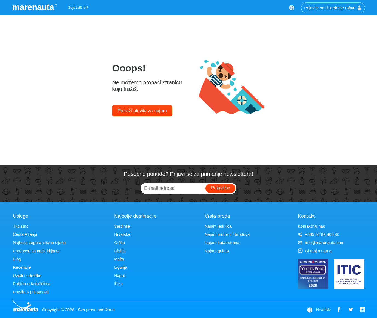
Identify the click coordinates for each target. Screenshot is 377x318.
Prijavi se (220, 187)
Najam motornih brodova (227, 234)
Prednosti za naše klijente (36, 250)
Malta (119, 259)
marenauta (34, 7)
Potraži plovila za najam (142, 110)
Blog (17, 259)
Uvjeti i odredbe (27, 275)
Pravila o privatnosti (31, 292)
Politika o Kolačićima (32, 283)
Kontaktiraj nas (311, 226)
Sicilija (120, 250)
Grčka (119, 242)
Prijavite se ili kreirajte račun (333, 7)
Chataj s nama (315, 250)
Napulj (120, 275)
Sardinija (122, 226)
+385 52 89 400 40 (318, 234)
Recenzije (22, 267)
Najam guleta (217, 250)
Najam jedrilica (218, 226)
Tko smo (21, 226)
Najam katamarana (222, 242)
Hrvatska (122, 234)
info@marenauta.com (321, 242)
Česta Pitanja (25, 234)
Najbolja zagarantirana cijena (39, 242)
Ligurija (120, 267)
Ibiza (118, 283)
